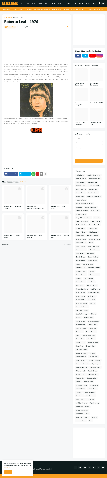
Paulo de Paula (81, 357)
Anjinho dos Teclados (94, 196)
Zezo (90, 421)
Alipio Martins (80, 182)
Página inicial (8, 17)
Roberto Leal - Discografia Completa (13, 208)
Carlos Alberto (81, 225)
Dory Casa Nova (93, 246)
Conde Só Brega (94, 239)
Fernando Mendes (94, 268)
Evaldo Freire (80, 261)
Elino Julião (79, 253)
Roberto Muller (92, 375)
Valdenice (90, 399)
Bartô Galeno (95, 211)
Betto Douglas (81, 214)
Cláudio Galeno (81, 239)
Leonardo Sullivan (82, 307)
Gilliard (78, 278)
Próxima (66, 244)
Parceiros (66, 9)
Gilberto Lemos (94, 275)
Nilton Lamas (80, 342)
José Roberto (80, 300)
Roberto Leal (18, 17)
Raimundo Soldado (82, 364)
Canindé (96, 218)
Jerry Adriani (80, 286)
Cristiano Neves (81, 243)
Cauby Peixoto (81, 232)
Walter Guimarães (82, 410)
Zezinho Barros (81, 421)
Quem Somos (17, 9)
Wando (94, 417)
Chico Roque (80, 236)
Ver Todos (23, 182)
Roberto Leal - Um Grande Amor (60, 236)
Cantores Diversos (82, 221)
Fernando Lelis (88, 264)
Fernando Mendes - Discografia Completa (81, 104)
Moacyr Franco (91, 332)
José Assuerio (95, 289)
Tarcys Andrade (89, 392)
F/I (46, 4)
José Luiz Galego (93, 293)
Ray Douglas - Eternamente (94, 84)
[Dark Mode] (94, 4)
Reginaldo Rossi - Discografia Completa (80, 124)
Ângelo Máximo (93, 193)
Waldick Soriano (81, 403)
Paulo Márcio (93, 357)
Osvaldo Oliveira (81, 350)
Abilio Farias (80, 175)
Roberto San (80, 378)
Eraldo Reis (90, 253)
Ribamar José (80, 371)
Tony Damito (80, 399)
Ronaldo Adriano (81, 385)
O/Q (67, 4)
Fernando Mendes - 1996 (96, 124)
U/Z (87, 4)
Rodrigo (78, 382)
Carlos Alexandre (94, 225)
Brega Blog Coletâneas (83, 218)
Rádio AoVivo (56, 9)
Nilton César (91, 339)
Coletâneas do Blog (77, 9)
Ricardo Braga (92, 371)
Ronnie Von (94, 385)
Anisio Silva (80, 196)
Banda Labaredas (90, 207)
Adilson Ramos (81, 179)
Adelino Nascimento (93, 175)
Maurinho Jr (92, 328)
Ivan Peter (91, 282)
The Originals (90, 396)
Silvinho (78, 392)
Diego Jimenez (80, 246)
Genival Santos (81, 275)
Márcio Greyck (80, 321)
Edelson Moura (81, 250)
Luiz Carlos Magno (82, 314)
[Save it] (67, 27)
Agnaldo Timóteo (94, 179)
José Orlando (80, 296)
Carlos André (80, 229)
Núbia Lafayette (93, 342)
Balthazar (79, 207)
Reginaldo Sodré (95, 367)
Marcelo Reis (88, 318)
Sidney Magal (92, 389)
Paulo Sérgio (80, 360)
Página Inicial (6, 9)
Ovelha (92, 353)
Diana (91, 243)
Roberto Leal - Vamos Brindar (34, 236)
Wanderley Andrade (82, 414)
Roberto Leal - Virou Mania (58, 208)
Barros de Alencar (82, 211)
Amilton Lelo (93, 189)
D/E (39, 4)
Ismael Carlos (80, 282)
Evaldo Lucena (92, 261)
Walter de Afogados (82, 407)
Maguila (78, 318)
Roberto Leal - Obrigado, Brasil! (12, 236)
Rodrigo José (88, 382)
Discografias (28, 9)
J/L (53, 4)
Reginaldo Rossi (81, 367)
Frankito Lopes (81, 271)
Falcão (78, 264)
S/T (80, 4)
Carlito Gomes (95, 221)
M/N (59, 4)
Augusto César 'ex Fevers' (84, 204)
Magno (93, 314)
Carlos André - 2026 (96, 103)
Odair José (79, 346)
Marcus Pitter (80, 325)
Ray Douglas (96, 364)
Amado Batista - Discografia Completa (80, 84)
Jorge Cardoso (92, 286)
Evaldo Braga (80, 257)
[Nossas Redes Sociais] (96, 9)
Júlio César (91, 300)
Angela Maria (80, 193)
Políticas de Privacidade (42, 9)
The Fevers (79, 396)
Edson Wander (94, 250)
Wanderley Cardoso (82, 417)
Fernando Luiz (80, 268)
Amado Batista (81, 189)
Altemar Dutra (80, 186)
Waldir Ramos (94, 403)
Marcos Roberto (93, 321)
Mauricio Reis (92, 325)
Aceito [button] (8, 472)
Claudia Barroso (92, 236)
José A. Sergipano (82, 289)
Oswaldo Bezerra (81, 353)
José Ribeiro (92, 296)
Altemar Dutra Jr (94, 186)
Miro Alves (79, 332)
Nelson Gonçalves (89, 335)
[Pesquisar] (103, 3)
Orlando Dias (90, 346)
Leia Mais (7, 468)
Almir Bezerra (92, 182)
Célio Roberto (93, 232)
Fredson (91, 271)
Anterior (6, 244)
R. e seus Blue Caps (94, 360)
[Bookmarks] (98, 3)
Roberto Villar (91, 378)
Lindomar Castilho (82, 310)
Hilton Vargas (88, 278)
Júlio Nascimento (81, 303)
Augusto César (81, 200)
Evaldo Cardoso (93, 257)
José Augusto (80, 293)
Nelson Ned (80, 339)
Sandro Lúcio (80, 389)
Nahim (78, 335)
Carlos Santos (92, 229)
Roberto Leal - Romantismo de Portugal (35, 208)
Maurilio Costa (81, 328)
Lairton (92, 303)
